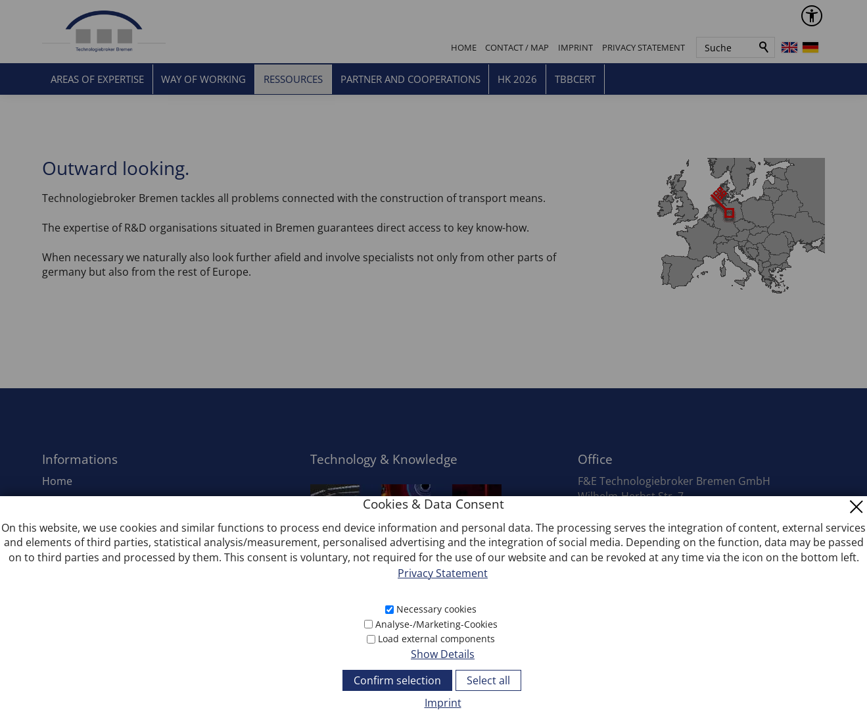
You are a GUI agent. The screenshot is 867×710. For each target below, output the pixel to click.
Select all (488, 680)
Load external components (436, 638)
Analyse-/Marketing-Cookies (436, 624)
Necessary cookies (436, 609)
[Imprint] (433, 702)
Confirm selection (397, 680)
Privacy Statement (443, 573)
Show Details (443, 654)
